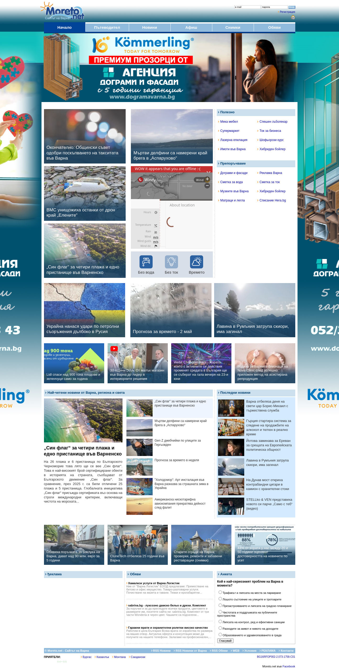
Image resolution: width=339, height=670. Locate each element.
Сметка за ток (268, 182)
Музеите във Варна (233, 191)
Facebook (288, 666)
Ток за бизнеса (269, 131)
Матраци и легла (231, 200)
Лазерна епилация (232, 140)
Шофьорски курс (270, 140)
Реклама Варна (269, 173)
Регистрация (287, 11)
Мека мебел (228, 121)
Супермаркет (229, 131)
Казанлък (102, 656)
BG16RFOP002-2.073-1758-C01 (276, 656)
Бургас (86, 656)
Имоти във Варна (232, 149)
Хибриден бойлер (271, 149)
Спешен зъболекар (272, 121)
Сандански (137, 656)
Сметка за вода (230, 182)
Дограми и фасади (233, 173)
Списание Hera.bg (271, 200)
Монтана (119, 656)
